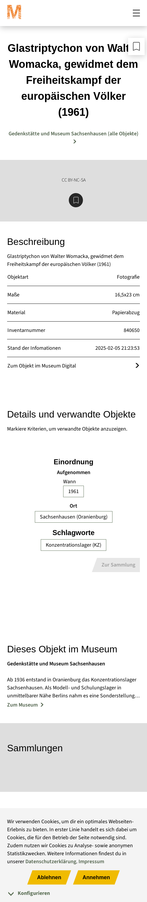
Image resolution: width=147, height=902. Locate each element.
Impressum (91, 861)
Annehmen (96, 877)
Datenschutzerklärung (50, 861)
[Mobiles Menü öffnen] (136, 13)
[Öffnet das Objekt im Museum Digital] (137, 366)
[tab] (73, 893)
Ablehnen (49, 877)
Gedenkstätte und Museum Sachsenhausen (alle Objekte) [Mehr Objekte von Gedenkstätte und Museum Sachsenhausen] (73, 133)
